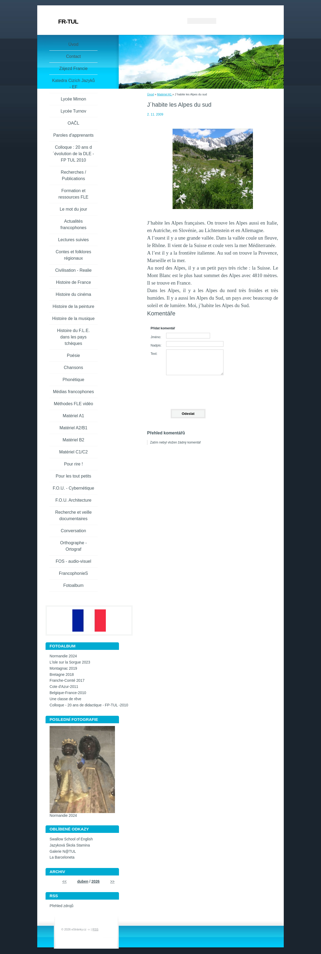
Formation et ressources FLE (73, 193)
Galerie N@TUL (63, 851)
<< (64, 882)
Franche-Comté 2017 (67, 681)
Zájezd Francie (73, 68)
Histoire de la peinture (73, 306)
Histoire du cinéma (73, 294)
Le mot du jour (73, 209)
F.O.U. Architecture (73, 500)
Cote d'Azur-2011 (64, 687)
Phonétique (73, 379)
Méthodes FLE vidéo (73, 403)
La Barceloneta (62, 857)
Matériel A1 (164, 94)
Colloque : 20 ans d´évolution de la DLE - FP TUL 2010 (73, 153)
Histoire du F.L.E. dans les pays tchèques (73, 337)
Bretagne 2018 (62, 675)
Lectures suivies (73, 239)
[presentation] (188, 389)
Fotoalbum (73, 585)
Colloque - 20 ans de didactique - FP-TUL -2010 (89, 705)
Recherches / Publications (73, 175)
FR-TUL (68, 21)
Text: (154, 354)
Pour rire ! (73, 464)
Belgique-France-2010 (68, 693)
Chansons (73, 367)
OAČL (73, 123)
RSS (95, 929)
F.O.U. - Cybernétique (73, 488)
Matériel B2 (73, 440)
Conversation (73, 530)
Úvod (150, 94)
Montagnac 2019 (63, 668)
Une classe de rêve (65, 699)
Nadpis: (156, 345)
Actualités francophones (74, 224)
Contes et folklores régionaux (73, 254)
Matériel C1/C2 (73, 452)
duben (82, 882)
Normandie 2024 (63, 656)
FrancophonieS (73, 573)
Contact (73, 56)
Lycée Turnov (73, 111)
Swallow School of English (71, 839)
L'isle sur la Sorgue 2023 (70, 662)
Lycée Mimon (73, 99)
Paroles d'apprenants (73, 135)
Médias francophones (73, 391)
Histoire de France (73, 282)
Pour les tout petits (73, 476)
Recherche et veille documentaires (73, 515)
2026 (95, 882)
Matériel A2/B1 (73, 428)
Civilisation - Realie (73, 270)
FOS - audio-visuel (73, 561)
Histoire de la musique (73, 318)
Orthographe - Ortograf (73, 546)
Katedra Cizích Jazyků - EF (73, 83)
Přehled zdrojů (61, 906)
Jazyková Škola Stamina (70, 845)
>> (112, 882)
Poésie (73, 355)
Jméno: (156, 337)
